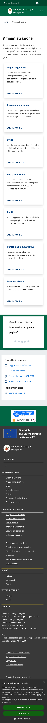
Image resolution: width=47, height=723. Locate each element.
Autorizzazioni (12, 563)
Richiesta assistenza (14, 664)
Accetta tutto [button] (23, 708)
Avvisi (8, 583)
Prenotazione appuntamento (18, 652)
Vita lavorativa (12, 522)
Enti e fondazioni (13, 489)
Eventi (8, 599)
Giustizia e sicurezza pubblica (18, 547)
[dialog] (23, 701)
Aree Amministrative (15, 481)
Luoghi (9, 595)
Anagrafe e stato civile (15, 514)
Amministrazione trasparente (18, 676)
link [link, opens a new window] (10, 702)
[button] (23, 719)
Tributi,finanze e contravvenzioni (20, 551)
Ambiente (10, 555)
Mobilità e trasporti (14, 534)
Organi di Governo (13, 477)
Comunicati (10, 579)
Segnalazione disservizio (16, 656)
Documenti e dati (13, 502)
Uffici (8, 485)
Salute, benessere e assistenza (19, 559)
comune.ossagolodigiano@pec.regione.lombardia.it (24, 637)
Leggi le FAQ (11, 660)
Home (5, 21)
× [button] (44, 682)
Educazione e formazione (16, 543)
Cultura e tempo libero (15, 518)
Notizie (9, 575)
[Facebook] (6, 465)
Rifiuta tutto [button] (23, 713)
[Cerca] (41, 11)
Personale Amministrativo (17, 498)
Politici (9, 493)
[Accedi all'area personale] (37, 3)
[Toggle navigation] (5, 10)
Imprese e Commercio (15, 526)
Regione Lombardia (12, 3)
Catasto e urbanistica (15, 530)
